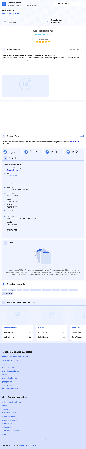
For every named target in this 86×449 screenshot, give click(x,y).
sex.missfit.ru (74, 142)
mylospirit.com (8, 427)
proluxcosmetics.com (11, 430)
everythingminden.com (11, 371)
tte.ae (4, 434)
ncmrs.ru (76, 328)
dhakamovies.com (9, 416)
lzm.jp (4, 406)
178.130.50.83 (12, 176)
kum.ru (41, 328)
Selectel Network (13, 170)
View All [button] (81, 136)
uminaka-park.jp (9, 385)
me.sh (4, 374)
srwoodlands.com (9, 378)
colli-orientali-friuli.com (11, 402)
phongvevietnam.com (11, 420)
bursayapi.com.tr (9, 413)
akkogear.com (8, 367)
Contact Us (43, 440)
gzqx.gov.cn (7, 382)
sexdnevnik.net (10, 328)
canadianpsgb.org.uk (10, 360)
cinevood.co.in (8, 409)
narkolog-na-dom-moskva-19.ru (15, 357)
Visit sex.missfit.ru (10, 13)
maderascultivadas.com (12, 423)
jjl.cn (3, 364)
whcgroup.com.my (10, 389)
